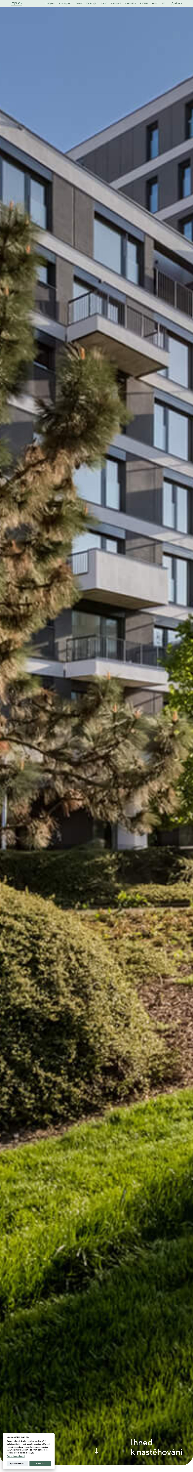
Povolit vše (40, 1463)
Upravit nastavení (17, 1463)
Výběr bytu (91, 3)
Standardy (116, 3)
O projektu (49, 3)
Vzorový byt (65, 3)
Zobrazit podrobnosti (16, 1456)
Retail (154, 3)
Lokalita (78, 3)
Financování (130, 3)
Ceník (104, 3)
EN (163, 3)
